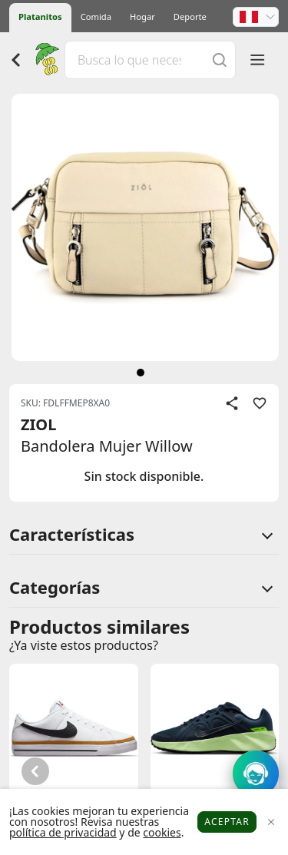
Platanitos (40, 16)
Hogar (142, 16)
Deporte (190, 16)
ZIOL (38, 424)
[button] (256, 17)
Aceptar (227, 821)
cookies (161, 832)
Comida (96, 16)
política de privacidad (63, 832)
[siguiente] (140, 372)
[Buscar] (219, 59)
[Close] (271, 822)
